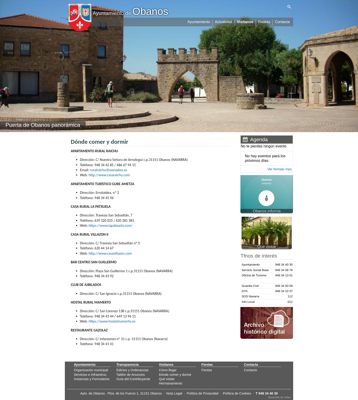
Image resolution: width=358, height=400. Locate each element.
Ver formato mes (280, 169)
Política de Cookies (237, 393)
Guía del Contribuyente (133, 379)
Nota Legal (174, 393)
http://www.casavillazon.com (110, 253)
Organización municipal (91, 370)
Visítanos (246, 21)
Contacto (250, 370)
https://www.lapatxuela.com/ (110, 225)
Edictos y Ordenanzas (132, 370)
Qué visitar (167, 379)
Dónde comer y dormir (175, 374)
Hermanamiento (170, 383)
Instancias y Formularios (92, 379)
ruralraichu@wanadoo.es (108, 170)
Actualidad (224, 21)
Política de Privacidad (202, 393)
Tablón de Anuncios (130, 374)
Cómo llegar (168, 370)
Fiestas (264, 21)
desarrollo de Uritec (279, 397)
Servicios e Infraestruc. (90, 374)
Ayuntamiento (200, 21)
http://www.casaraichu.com (109, 175)
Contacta (282, 21)
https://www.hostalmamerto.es (112, 321)
